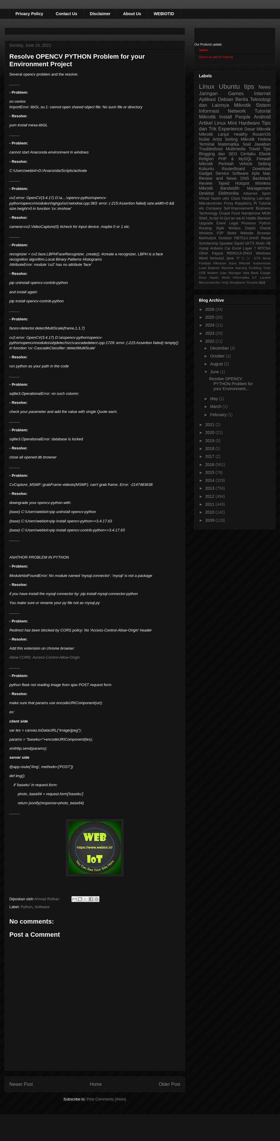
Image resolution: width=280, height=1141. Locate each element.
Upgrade (206, 223)
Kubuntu (206, 168)
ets (201, 208)
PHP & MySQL (235, 158)
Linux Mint (225, 123)
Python (26, 907)
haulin (216, 198)
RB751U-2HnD (246, 238)
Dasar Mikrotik (257, 129)
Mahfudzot (207, 238)
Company (214, 208)
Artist (217, 139)
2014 (210, 480)
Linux (207, 86)
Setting (264, 163)
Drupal (224, 213)
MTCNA (264, 248)
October (218, 356)
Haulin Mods (219, 277)
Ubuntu (229, 86)
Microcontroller (209, 282)
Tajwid (224, 183)
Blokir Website (241, 233)
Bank (255, 273)
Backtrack (262, 178)
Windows (263, 253)
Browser (264, 233)
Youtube (252, 282)
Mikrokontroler (210, 203)
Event (221, 223)
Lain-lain (264, 198)
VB (268, 243)
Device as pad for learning (216, 57)
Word (203, 258)
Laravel (265, 277)
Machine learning (234, 268)
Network (237, 111)
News (264, 87)
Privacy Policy (29, 13)
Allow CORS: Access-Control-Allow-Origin (44, 657)
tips (249, 86)
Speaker (226, 243)
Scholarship (208, 243)
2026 (210, 309)
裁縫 (262, 282)
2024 (210, 325)
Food (235, 213)
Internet (262, 93)
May (214, 398)
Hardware (249, 123)
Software (42, 907)
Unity (225, 282)
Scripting (255, 268)
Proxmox (249, 223)
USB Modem (208, 273)
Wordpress (237, 282)
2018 (210, 448)
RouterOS (262, 134)
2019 (210, 440)
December (220, 348)
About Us (132, 13)
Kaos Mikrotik (239, 263)
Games (203, 50)
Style (220, 228)
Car (227, 248)
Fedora (264, 139)
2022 (210, 341)
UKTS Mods (255, 243)
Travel (254, 148)
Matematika (228, 144)
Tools (267, 268)
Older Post (169, 1084)
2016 (210, 464)
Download (262, 168)
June (215, 371)
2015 (210, 472)
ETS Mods (262, 258)
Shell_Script (208, 218)
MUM (266, 213)
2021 (210, 424)
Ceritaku (248, 153)
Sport (266, 193)
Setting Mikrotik (240, 139)
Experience (230, 129)
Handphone (250, 213)
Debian (225, 99)
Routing (205, 228)
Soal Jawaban (257, 144)
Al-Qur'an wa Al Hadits (238, 218)
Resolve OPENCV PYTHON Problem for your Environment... (231, 383)
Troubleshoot (211, 148)
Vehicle (245, 163)
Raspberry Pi (246, 203)
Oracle (265, 228)
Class (235, 198)
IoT (254, 277)
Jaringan (208, 93)
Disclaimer (100, 13)
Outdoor (225, 238)
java (230, 258)
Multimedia (236, 148)
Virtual (204, 198)
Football (205, 263)
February (219, 414)
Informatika (241, 277)
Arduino (216, 248)
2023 (210, 333)
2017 (210, 456)
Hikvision (219, 263)
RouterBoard (233, 168)
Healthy (241, 134)
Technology (208, 213)
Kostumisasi (262, 263)
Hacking (248, 198)
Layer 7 (249, 248)
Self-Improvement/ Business (247, 208)
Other (203, 253)
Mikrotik (242, 105)
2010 (210, 512)
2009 (210, 520)
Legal (233, 223)
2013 (210, 488)
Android (262, 117)
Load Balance (209, 268)
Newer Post (21, 1084)
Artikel (206, 123)
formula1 (217, 258)
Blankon (264, 218)
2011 (210, 504)
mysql (204, 248)
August (217, 364)
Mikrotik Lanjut (214, 134)
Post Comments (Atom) (106, 1099)
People (242, 117)
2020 (210, 432)
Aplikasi (207, 99)
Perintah (226, 163)
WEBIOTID (164, 13)
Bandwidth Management (245, 188)
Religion (206, 158)
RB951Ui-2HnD (239, 253)
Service (222, 173)
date (246, 273)
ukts (226, 198)
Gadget (205, 173)
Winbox (234, 228)
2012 (210, 496)
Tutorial (264, 203)
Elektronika (228, 193)
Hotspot (242, 183)
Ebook (265, 153)
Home (96, 1084)
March (216, 406)
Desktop (206, 193)
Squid (239, 243)
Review (205, 183)
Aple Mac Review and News (235, 176)
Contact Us (66, 13)
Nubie (204, 139)
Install (225, 117)
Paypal (217, 253)
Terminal (206, 144)
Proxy (228, 203)
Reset (266, 238)
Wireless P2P (211, 233)
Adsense (250, 193)
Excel (236, 248)
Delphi (250, 228)
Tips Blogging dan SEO (235, 151)
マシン (244, 258)
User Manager (231, 273)
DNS (244, 178)
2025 (210, 317)
